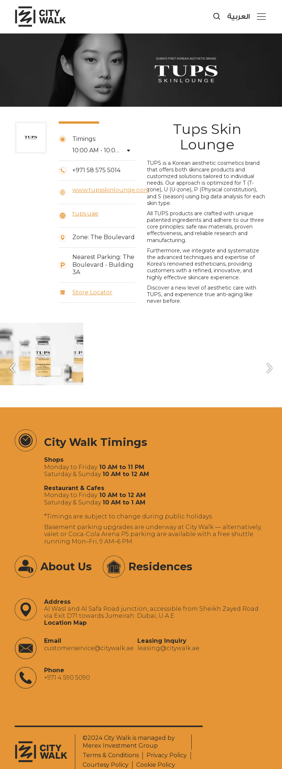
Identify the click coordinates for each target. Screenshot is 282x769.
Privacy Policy (167, 755)
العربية (238, 17)
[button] (260, 16)
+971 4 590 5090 (67, 677)
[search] (217, 16)
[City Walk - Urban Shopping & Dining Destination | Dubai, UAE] (40, 16)
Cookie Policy (155, 764)
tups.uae (85, 213)
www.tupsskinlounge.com (110, 190)
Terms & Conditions (111, 755)
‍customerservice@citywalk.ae (89, 648)
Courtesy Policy (106, 764)
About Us (66, 566)
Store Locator (92, 292)
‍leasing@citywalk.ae (168, 648)
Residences (160, 566)
